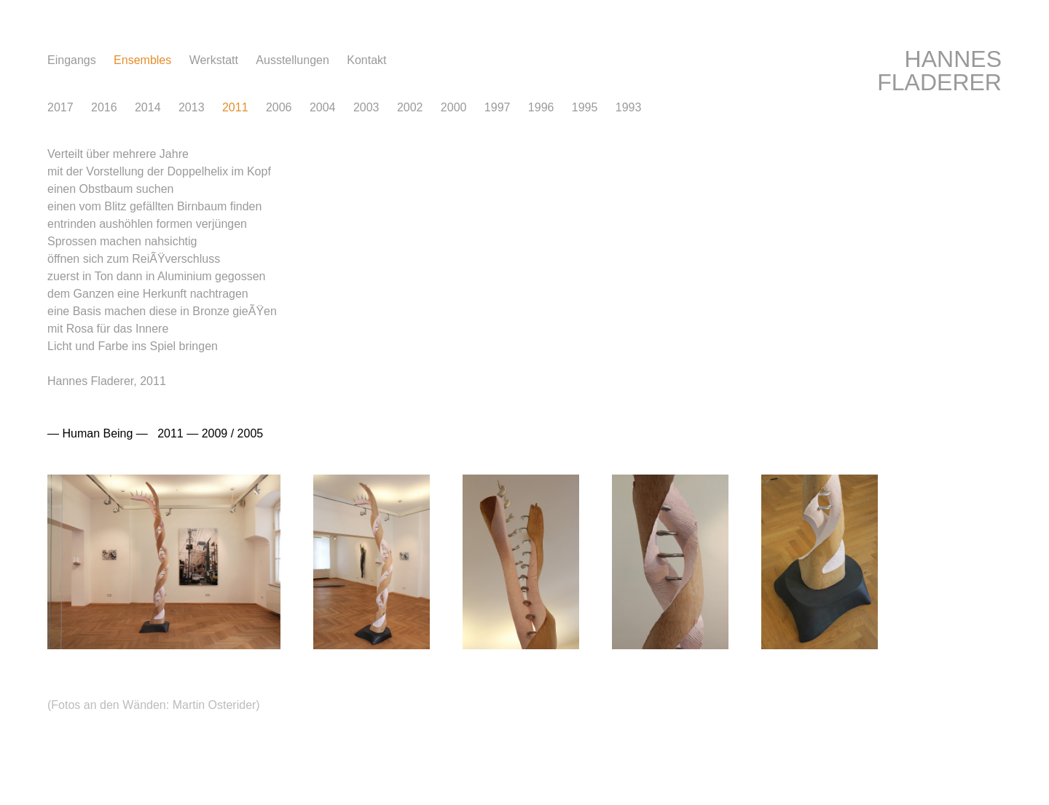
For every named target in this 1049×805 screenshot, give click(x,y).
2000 (454, 107)
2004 (323, 107)
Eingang (71, 60)
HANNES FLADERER (939, 70)
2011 (235, 107)
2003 (366, 107)
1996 (541, 107)
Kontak (366, 60)
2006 (279, 107)
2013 (191, 107)
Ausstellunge (292, 60)
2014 (148, 107)
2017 (60, 107)
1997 (497, 107)
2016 (104, 107)
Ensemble (142, 60)
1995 (585, 107)
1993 (629, 107)
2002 (410, 107)
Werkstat (213, 60)
